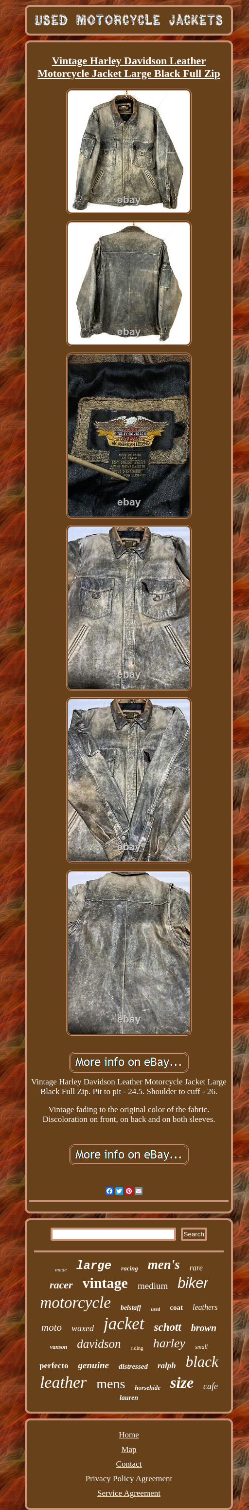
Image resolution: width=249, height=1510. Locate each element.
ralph (167, 1365)
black (202, 1361)
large (93, 1265)
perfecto (53, 1365)
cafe (210, 1386)
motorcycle (75, 1302)
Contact (129, 1464)
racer (61, 1285)
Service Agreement (128, 1493)
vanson (58, 1346)
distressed (133, 1366)
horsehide (147, 1387)
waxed (82, 1328)
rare (196, 1268)
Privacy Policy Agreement (129, 1478)
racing (129, 1268)
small (201, 1346)
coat (176, 1307)
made (61, 1269)
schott (167, 1327)
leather (63, 1382)
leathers (205, 1307)
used (155, 1309)
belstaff (131, 1307)
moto (51, 1327)
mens (110, 1383)
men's (164, 1264)
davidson (99, 1343)
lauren (129, 1397)
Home (129, 1434)
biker (193, 1283)
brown (203, 1328)
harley (169, 1343)
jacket (124, 1323)
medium (153, 1286)
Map (128, 1449)
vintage (105, 1283)
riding (136, 1348)
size (182, 1382)
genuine (93, 1365)
